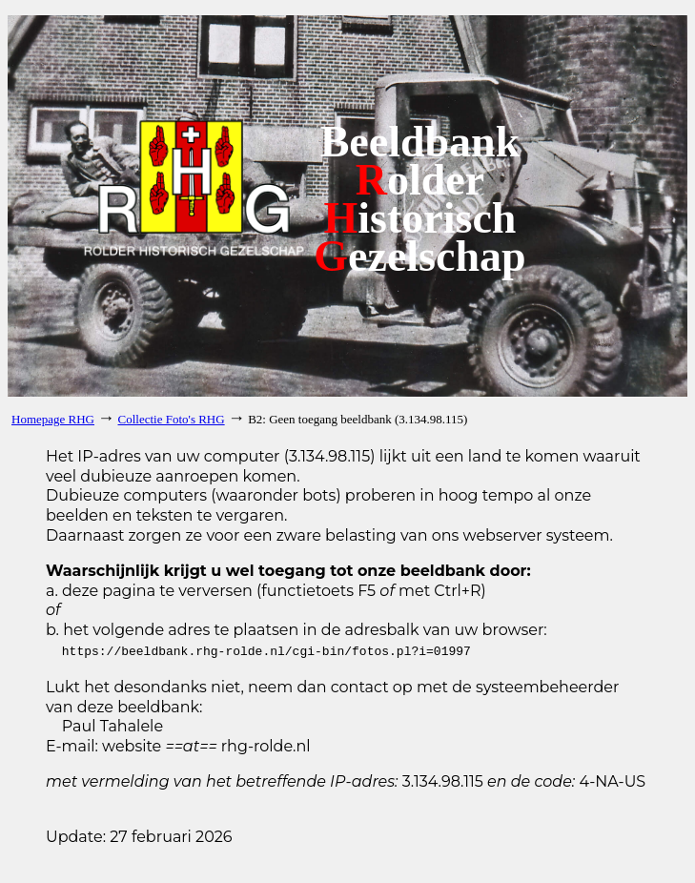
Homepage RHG (52, 419)
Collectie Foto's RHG (171, 419)
